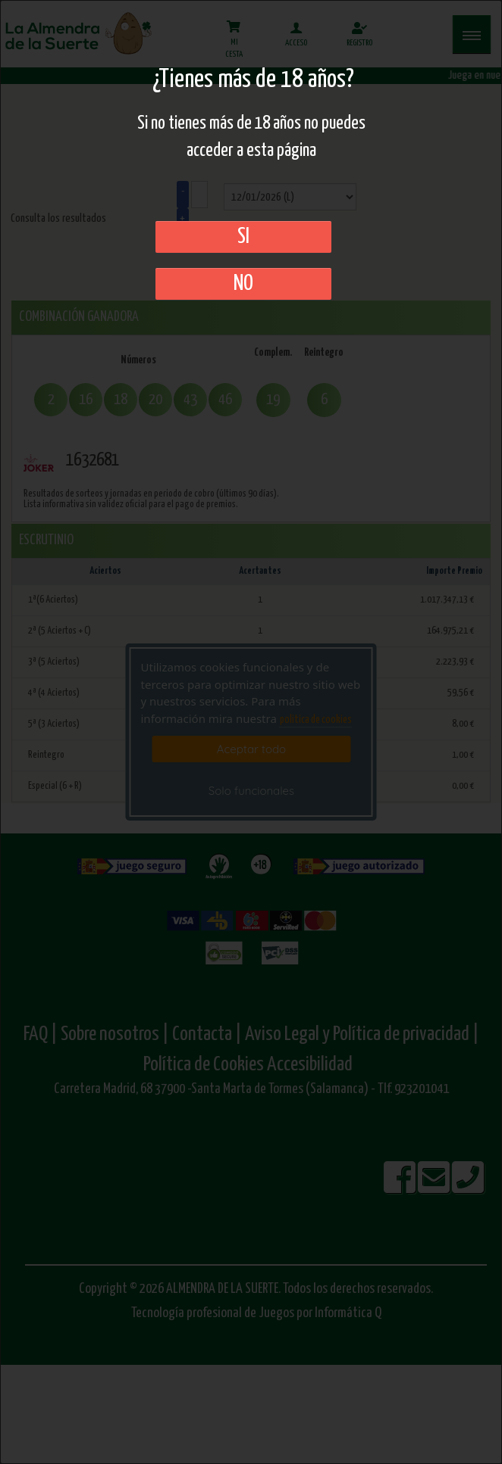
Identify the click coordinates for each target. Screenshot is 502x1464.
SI (243, 237)
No (243, 283)
